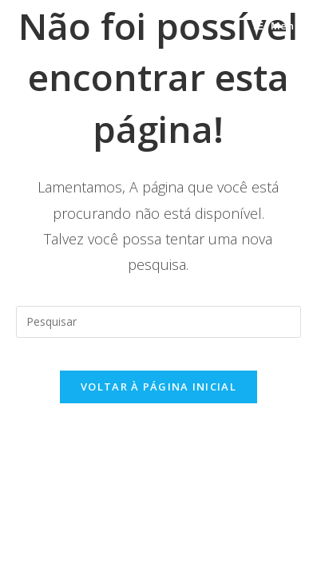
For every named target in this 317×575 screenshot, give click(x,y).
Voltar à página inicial (158, 386)
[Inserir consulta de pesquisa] (158, 322)
